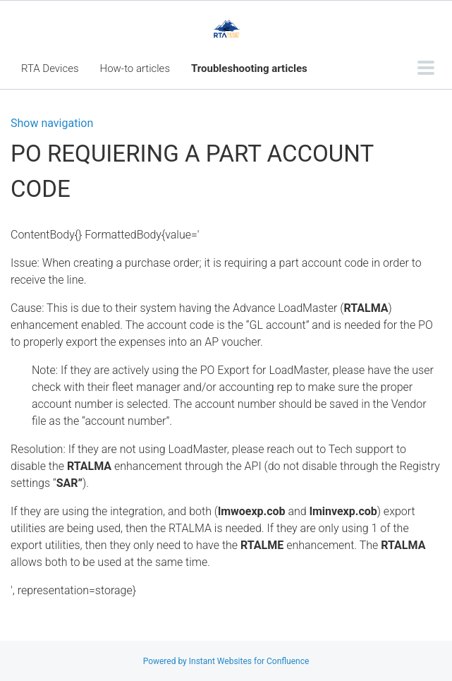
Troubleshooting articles (249, 68)
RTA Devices (50, 68)
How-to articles (135, 68)
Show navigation (52, 123)
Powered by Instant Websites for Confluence (226, 661)
